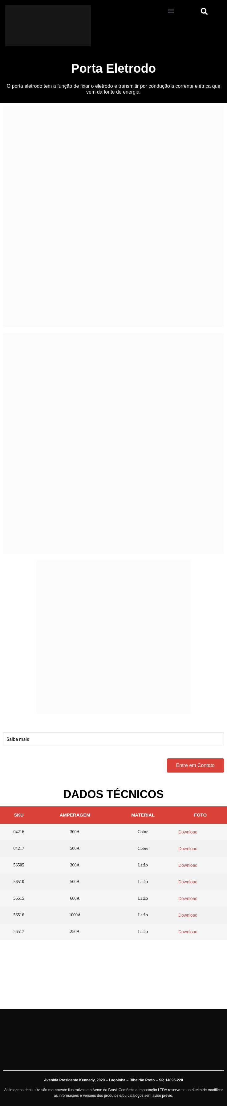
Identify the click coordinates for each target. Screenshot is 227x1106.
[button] (171, 11)
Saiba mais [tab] (17, 739)
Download (187, 832)
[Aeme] (56, 25)
